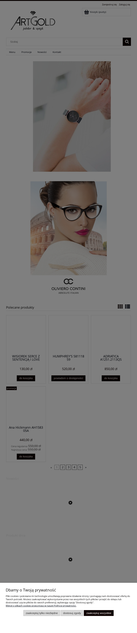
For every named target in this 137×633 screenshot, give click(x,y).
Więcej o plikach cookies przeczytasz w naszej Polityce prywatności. (41, 605)
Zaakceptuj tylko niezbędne (42, 613)
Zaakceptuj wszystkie (98, 613)
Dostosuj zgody (72, 613)
